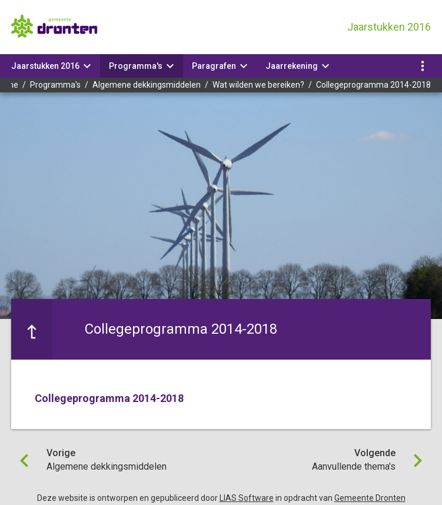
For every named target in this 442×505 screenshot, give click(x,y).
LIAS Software (247, 498)
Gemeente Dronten (370, 498)
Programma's (135, 66)
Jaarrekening (291, 66)
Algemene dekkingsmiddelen (146, 84)
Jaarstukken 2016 (45, 66)
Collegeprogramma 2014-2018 (373, 84)
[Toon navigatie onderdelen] (423, 66)
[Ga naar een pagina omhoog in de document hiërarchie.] (31, 329)
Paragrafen (214, 66)
